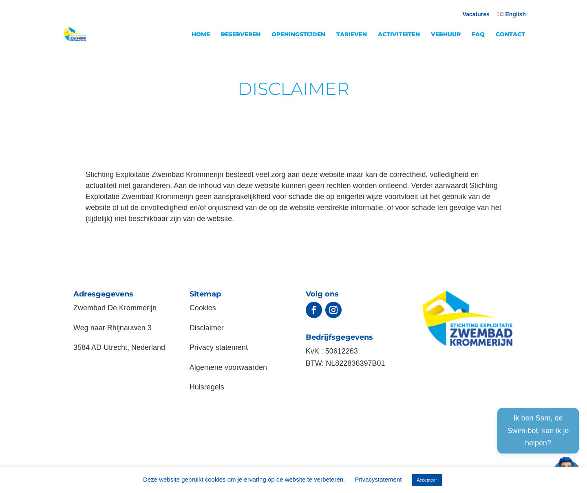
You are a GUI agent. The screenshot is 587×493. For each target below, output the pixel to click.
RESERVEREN (240, 34)
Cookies (203, 308)
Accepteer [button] (427, 480)
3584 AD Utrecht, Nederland (119, 347)
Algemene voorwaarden (228, 367)
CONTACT (510, 34)
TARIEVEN (351, 34)
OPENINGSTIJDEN (298, 34)
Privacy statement (219, 347)
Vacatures (476, 14)
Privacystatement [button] (378, 479)
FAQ (478, 34)
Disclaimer (207, 328)
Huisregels (207, 387)
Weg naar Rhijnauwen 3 (112, 328)
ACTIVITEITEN (399, 34)
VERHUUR (446, 34)
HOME (201, 34)
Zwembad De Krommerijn (115, 308)
